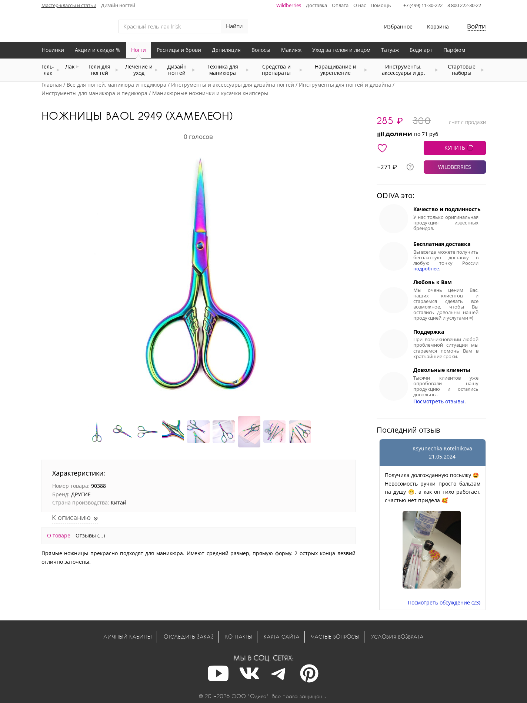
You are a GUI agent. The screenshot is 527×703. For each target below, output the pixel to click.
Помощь (381, 5)
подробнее (426, 269)
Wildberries (288, 5)
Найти (234, 26)
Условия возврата (397, 636)
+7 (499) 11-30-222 (423, 5)
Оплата (340, 5)
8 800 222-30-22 (464, 5)
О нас (359, 5)
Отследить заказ (189, 636)
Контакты (238, 636)
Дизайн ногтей (118, 5)
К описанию (72, 517)
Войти (476, 26)
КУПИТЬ (454, 147)
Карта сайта (282, 636)
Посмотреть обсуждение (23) (444, 602)
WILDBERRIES (454, 166)
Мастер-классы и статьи (68, 5)
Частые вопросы (335, 636)
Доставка (316, 5)
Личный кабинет (127, 636)
